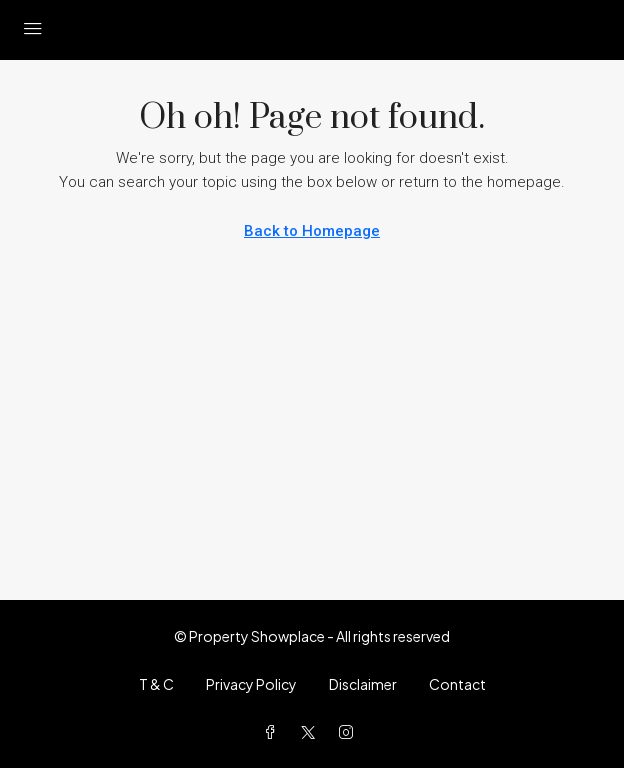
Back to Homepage (312, 231)
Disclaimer (363, 684)
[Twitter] (312, 732)
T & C (156, 684)
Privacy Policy (251, 684)
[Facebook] (274, 732)
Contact (457, 684)
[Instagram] (350, 732)
